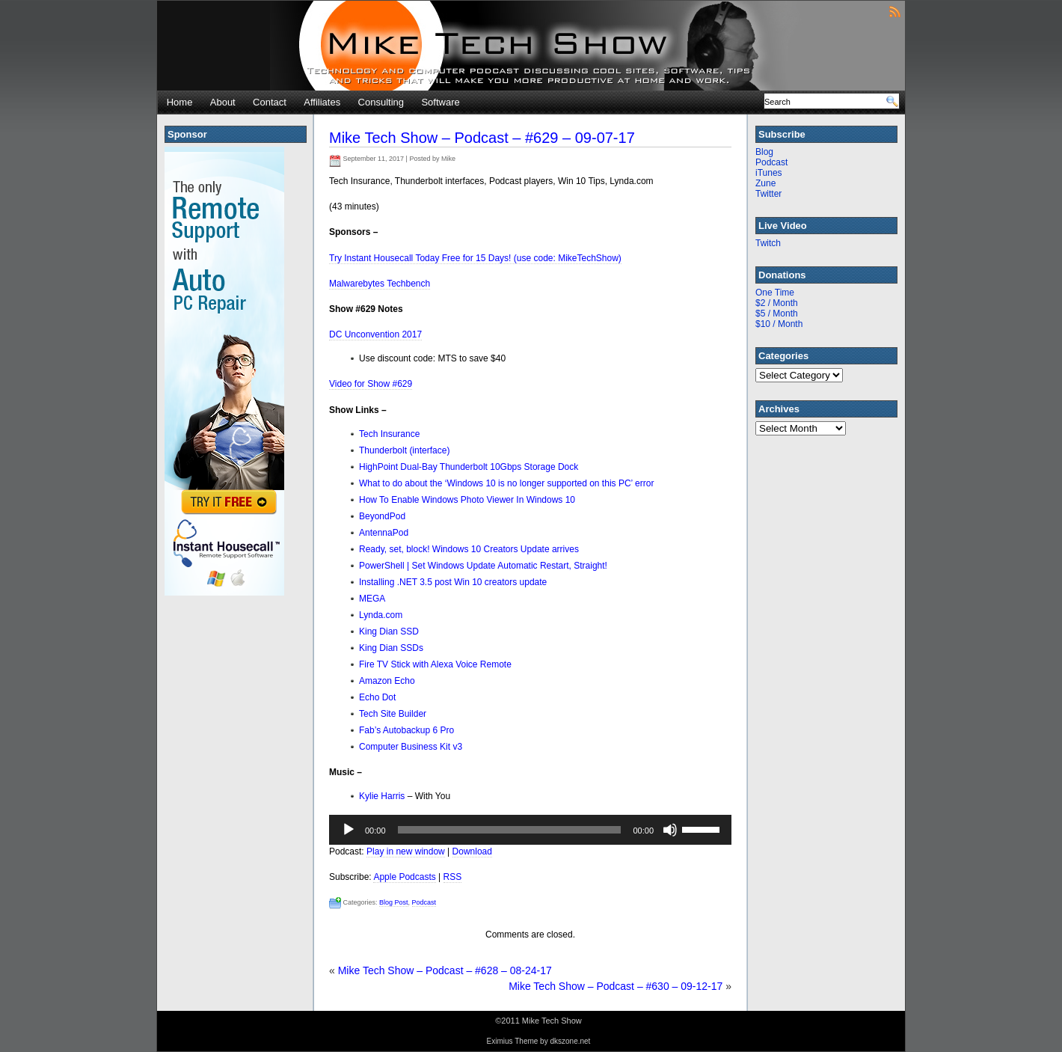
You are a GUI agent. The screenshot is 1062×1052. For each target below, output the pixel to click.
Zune (765, 183)
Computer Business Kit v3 (410, 746)
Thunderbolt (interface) (404, 450)
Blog (764, 152)
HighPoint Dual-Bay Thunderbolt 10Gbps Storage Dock (468, 467)
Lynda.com (380, 615)
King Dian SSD (389, 631)
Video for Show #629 (370, 384)
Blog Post (393, 902)
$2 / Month (776, 303)
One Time (774, 292)
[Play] (348, 829)
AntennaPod (383, 532)
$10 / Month (778, 324)
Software (440, 102)
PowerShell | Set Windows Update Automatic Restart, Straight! (483, 565)
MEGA (372, 598)
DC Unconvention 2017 (375, 334)
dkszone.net (570, 1041)
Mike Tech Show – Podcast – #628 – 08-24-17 (445, 970)
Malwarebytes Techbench (379, 283)
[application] (530, 830)
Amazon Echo (387, 681)
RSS (452, 877)
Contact (269, 102)
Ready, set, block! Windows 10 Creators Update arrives (469, 549)
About (223, 102)
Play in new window (405, 851)
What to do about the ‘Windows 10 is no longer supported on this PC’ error (506, 483)
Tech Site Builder (392, 714)
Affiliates (322, 102)
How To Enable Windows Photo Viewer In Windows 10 (467, 500)
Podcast (424, 902)
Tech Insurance (389, 434)
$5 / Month (776, 313)
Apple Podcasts (404, 877)
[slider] (509, 830)
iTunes (768, 173)
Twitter (768, 194)
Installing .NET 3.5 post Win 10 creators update (453, 582)
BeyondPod (382, 516)
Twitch (768, 243)
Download (472, 851)
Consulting (381, 102)
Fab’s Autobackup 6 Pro (406, 730)
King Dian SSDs (391, 648)
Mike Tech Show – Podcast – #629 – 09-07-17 (482, 137)
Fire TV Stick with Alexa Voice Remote (435, 664)
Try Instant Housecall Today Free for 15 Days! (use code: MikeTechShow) (475, 258)
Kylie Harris (382, 796)
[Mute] (670, 829)
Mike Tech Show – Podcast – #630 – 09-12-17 (615, 986)
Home (180, 102)
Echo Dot (377, 697)
